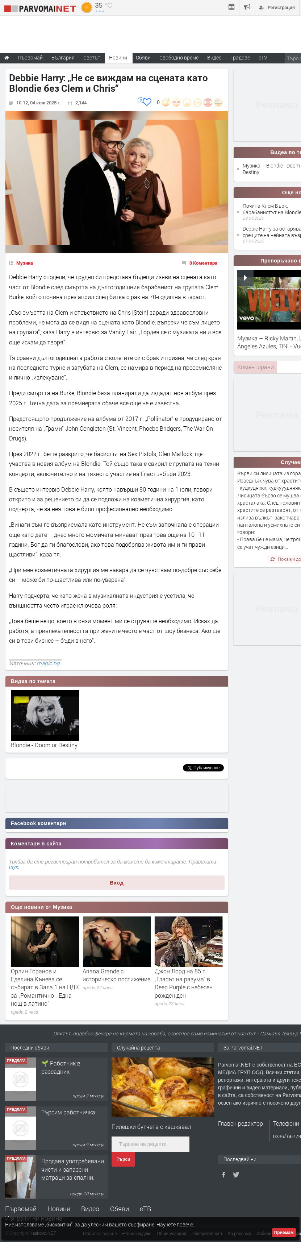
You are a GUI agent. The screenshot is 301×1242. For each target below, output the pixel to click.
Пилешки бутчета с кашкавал (151, 1126)
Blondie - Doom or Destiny (44, 745)
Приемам (284, 1232)
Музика (24, 263)
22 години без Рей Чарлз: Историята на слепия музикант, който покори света (44, 983)
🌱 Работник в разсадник (60, 1116)
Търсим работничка (68, 1161)
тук (13, 867)
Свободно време (178, 57)
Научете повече (174, 1224)
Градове (240, 57)
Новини (118, 57)
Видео (90, 1208)
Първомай (21, 1208)
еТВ (145, 1208)
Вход (117, 883)
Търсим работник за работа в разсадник (68, 1067)
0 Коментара (203, 263)
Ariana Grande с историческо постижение (188, 975)
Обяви (119, 1208)
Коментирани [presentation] (255, 366)
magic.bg (48, 663)
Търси (123, 1159)
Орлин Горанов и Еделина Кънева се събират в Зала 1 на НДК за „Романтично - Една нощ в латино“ (117, 987)
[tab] (255, 367)
